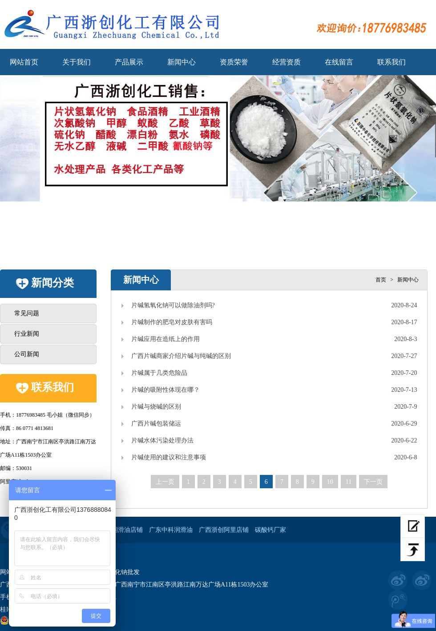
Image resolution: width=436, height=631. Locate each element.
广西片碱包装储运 (156, 423)
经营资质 (286, 62)
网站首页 (24, 62)
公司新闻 (26, 354)
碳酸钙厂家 (270, 530)
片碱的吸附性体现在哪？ (165, 389)
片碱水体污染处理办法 (162, 440)
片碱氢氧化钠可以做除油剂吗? (173, 305)
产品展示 (129, 62)
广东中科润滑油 (171, 530)
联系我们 (391, 62)
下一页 (373, 481)
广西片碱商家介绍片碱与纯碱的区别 (181, 356)
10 (330, 481)
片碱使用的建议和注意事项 (168, 457)
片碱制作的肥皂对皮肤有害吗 (171, 322)
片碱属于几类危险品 (159, 373)
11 (348, 481)
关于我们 (76, 62)
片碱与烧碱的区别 (156, 406)
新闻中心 (181, 62)
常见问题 (26, 313)
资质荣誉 (234, 62)
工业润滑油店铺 (121, 530)
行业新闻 (26, 333)
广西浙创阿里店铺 (224, 530)
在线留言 (339, 62)
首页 (380, 280)
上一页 (165, 481)
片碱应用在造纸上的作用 (165, 339)
